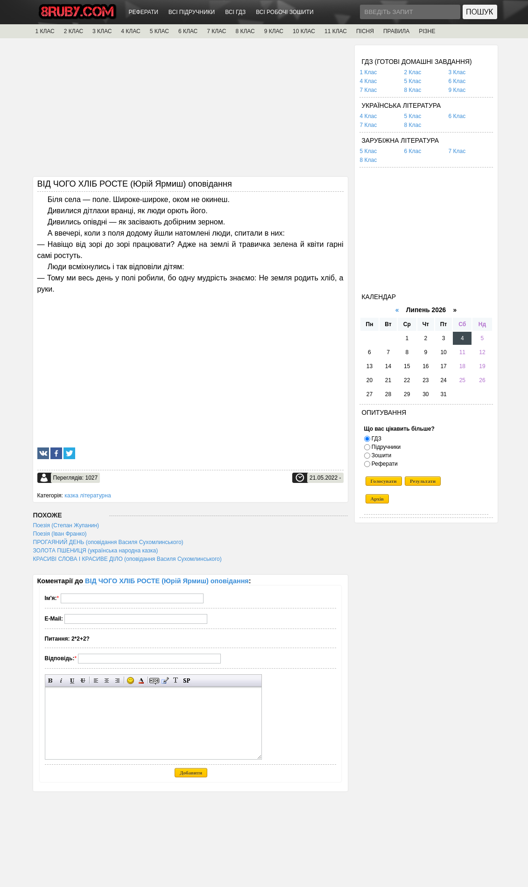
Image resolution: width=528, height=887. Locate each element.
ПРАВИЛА (396, 31)
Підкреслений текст (72, 680)
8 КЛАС (244, 31)
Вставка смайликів (130, 680)
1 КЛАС (45, 31)
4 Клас (368, 81)
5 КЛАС (159, 31)
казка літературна (87, 495)
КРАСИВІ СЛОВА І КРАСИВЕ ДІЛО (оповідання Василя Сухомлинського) (127, 559)
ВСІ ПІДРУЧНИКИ (192, 12)
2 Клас (413, 72)
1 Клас (368, 72)
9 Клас (457, 90)
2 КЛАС (73, 31)
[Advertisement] (190, 110)
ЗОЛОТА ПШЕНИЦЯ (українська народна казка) (95, 550)
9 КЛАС (273, 31)
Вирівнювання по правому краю (117, 680)
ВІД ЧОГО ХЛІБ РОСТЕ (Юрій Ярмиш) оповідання (167, 581)
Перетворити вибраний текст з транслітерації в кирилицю (175, 680)
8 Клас (413, 90)
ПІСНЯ (365, 31)
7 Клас (368, 90)
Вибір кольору (141, 680)
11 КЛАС (335, 31)
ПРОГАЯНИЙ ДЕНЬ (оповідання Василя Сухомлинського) (108, 542)
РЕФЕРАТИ (143, 12)
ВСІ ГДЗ (235, 12)
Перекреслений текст (82, 680)
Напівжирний (50, 680)
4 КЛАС (130, 31)
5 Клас (413, 81)
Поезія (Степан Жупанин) (66, 525)
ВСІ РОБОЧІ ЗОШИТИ (285, 12)
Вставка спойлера (186, 680)
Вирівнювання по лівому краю (96, 680)
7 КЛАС (216, 31)
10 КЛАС (304, 31)
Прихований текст (154, 680)
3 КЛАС (102, 31)
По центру (106, 680)
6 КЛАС (187, 31)
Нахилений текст (61, 680)
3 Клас (457, 72)
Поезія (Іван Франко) (60, 534)
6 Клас (457, 81)
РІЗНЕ (427, 31)
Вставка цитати (165, 680)
